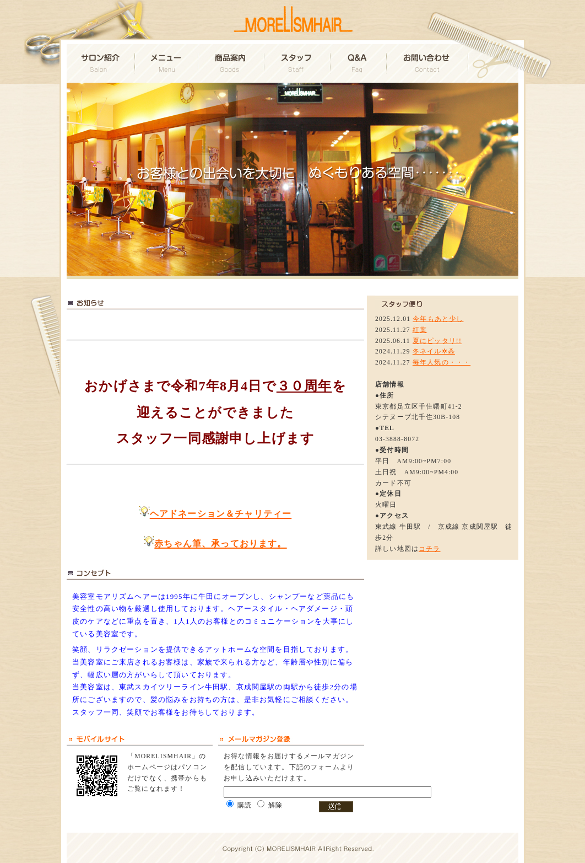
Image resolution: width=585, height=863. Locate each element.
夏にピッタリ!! (437, 341)
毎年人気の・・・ (441, 362)
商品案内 (232, 63)
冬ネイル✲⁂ (434, 351)
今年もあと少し (438, 319)
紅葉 (420, 330)
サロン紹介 (101, 63)
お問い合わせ (428, 63)
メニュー (167, 63)
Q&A (359, 63)
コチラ (430, 549)
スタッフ (298, 63)
